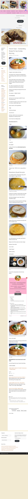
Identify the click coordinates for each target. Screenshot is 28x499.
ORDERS (2, 77)
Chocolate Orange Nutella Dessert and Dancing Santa (8, 448)
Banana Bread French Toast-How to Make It (17, 377)
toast (10, 399)
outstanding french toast (15, 398)
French (16, 397)
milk (9, 398)
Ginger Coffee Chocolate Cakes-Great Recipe (7, 450)
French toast (20, 397)
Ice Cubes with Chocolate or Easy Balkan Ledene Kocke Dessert (9, 447)
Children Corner (3, 72)
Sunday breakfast (23, 398)
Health (2, 74)
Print (18, 294)
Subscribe (20, 21)
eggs (14, 397)
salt (19, 398)
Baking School (3, 70)
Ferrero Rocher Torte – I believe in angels (16, 400)
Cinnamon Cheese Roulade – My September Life (17, 401)
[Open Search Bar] (21, 13)
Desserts (2, 73)
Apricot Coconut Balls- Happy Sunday (16, 388)
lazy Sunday (24, 397)
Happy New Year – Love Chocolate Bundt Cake (7, 449)
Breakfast (11, 396)
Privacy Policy (3, 78)
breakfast (11, 397)
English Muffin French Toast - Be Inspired (16, 382)
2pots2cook (2, 93)
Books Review (3, 71)
